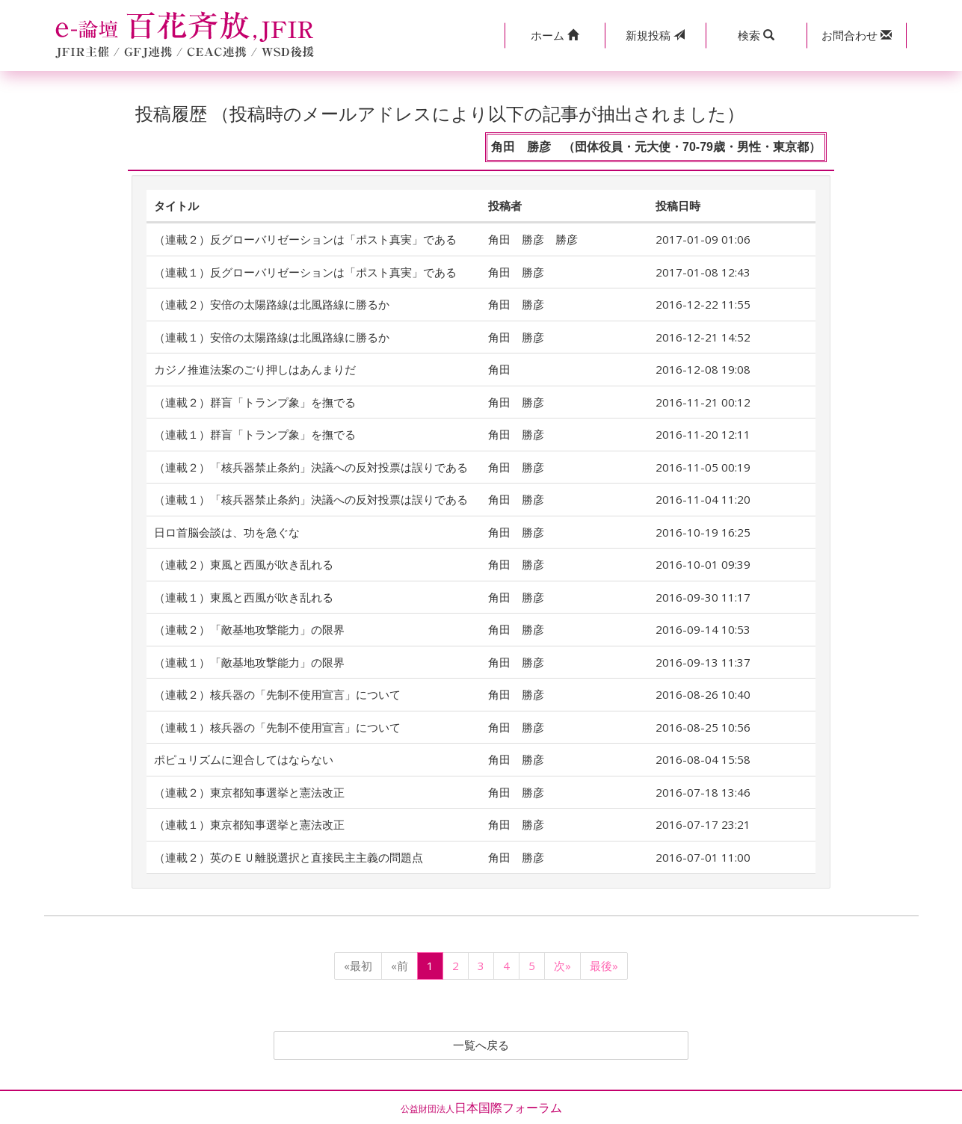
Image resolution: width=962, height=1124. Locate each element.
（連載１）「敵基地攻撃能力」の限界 (249, 662)
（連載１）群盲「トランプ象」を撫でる (255, 434)
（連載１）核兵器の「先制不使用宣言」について (277, 727)
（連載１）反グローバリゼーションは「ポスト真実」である (305, 272)
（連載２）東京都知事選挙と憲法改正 (249, 792)
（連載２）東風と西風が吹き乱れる (243, 564)
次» (562, 965)
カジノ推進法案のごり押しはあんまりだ (255, 369)
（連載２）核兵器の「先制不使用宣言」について (277, 694)
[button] (555, 35)
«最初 (358, 965)
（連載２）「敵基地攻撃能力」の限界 (249, 629)
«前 (399, 965)
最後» (604, 965)
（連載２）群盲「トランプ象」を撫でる (255, 402)
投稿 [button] (655, 35)
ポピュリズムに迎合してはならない (243, 759)
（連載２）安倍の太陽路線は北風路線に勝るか (271, 304)
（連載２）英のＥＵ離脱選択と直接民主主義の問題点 (288, 857)
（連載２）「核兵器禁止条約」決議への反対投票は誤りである (311, 467)
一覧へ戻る (481, 1045)
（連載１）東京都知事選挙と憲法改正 (249, 824)
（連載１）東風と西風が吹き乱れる (243, 597)
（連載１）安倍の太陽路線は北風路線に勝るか (271, 337)
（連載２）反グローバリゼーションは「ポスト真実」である (305, 239)
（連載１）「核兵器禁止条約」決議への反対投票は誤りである (311, 499)
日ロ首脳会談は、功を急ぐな (227, 532)
